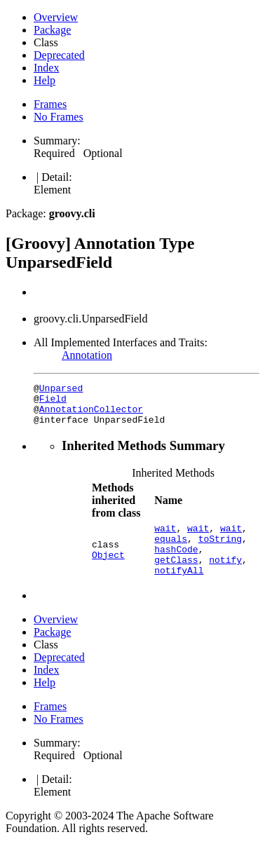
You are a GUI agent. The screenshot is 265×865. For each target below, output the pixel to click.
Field (53, 402)
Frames (50, 104)
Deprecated (59, 55)
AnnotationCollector (91, 415)
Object (108, 570)
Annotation (87, 355)
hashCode (176, 563)
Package (52, 30)
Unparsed (61, 389)
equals (170, 551)
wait (165, 538)
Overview (56, 17)
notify (225, 576)
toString (220, 551)
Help (44, 80)
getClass (176, 576)
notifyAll (178, 589)
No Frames (58, 117)
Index (46, 68)
